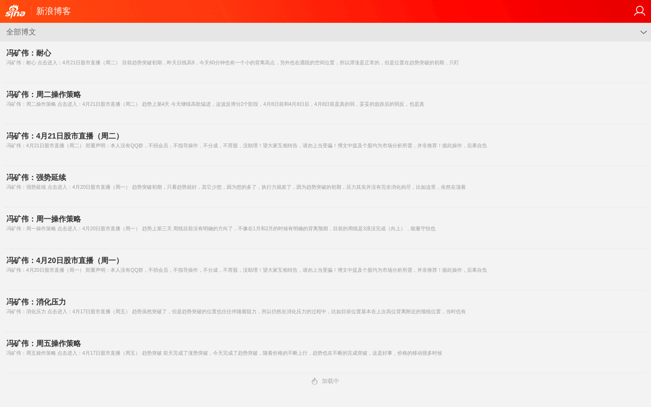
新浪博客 (53, 11)
